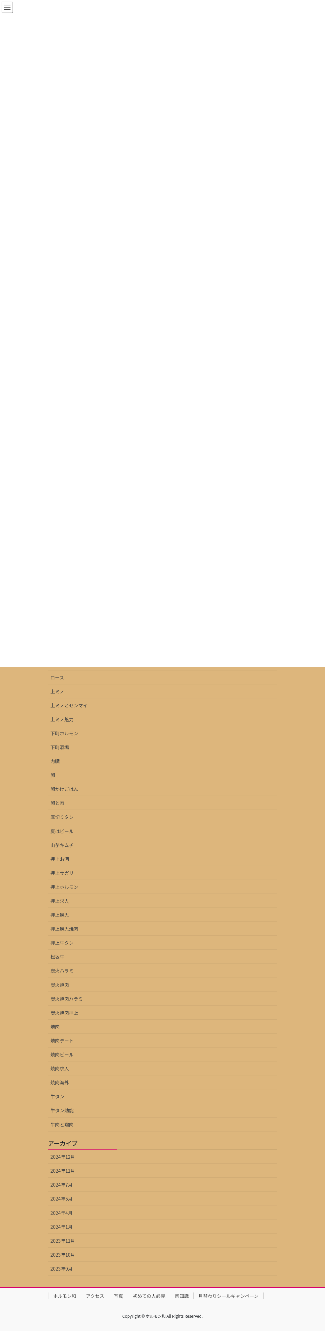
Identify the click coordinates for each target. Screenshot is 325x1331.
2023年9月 (61, 1268)
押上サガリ (62, 873)
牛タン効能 (62, 1110)
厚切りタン (62, 817)
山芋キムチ (62, 845)
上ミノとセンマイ (69, 705)
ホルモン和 (64, 1295)
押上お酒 (59, 859)
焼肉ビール (62, 1054)
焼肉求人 (59, 1068)
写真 (118, 1295)
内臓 (55, 761)
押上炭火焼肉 (64, 928)
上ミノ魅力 (62, 719)
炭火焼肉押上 (64, 1012)
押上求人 (59, 901)
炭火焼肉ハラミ (66, 998)
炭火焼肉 (59, 984)
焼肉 (55, 1026)
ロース (57, 677)
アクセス (95, 1295)
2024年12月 (62, 1156)
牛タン (57, 1096)
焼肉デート (62, 1040)
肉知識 (182, 1295)
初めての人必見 (149, 1295)
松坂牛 (57, 956)
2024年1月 (61, 1226)
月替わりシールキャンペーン (228, 1295)
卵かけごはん (64, 789)
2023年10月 (62, 1254)
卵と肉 (57, 803)
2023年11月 (62, 1240)
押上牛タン (62, 942)
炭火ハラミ (62, 970)
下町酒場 (59, 747)
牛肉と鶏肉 (62, 1124)
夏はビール (62, 831)
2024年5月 (61, 1198)
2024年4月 (61, 1213)
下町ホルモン (64, 733)
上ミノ (57, 691)
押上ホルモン (64, 887)
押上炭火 (59, 914)
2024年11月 (62, 1170)
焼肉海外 (59, 1082)
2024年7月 (61, 1184)
